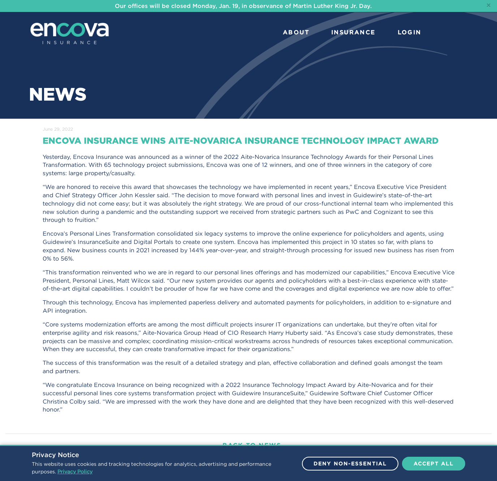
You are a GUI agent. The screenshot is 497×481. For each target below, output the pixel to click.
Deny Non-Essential (350, 463)
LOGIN (410, 32)
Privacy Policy (74, 471)
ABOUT (296, 32)
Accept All (434, 463)
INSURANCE (353, 32)
